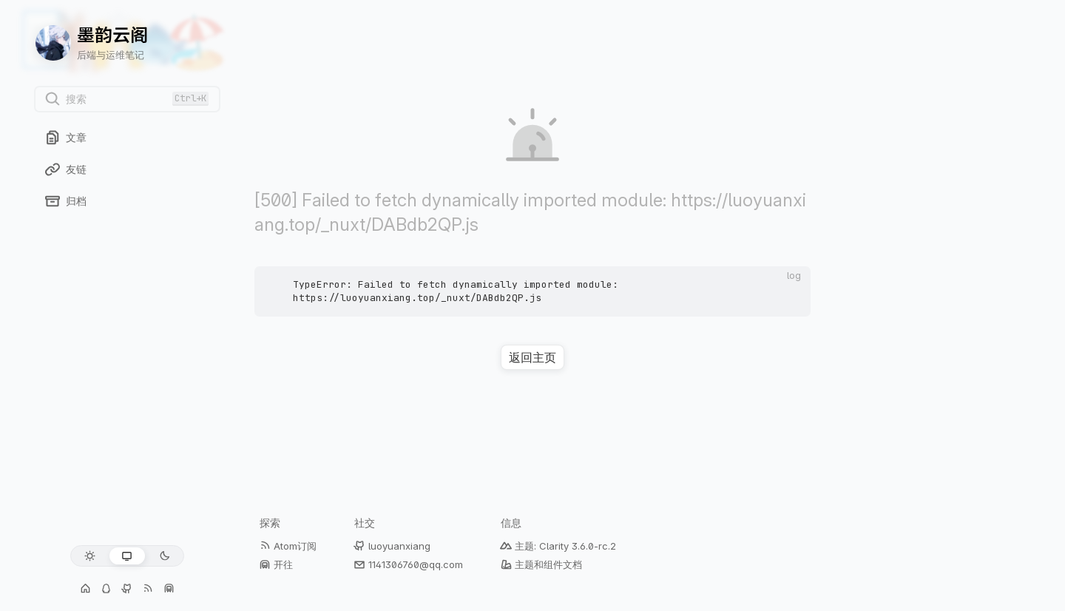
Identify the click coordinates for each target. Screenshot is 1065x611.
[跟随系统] (126, 555)
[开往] (168, 588)
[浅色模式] (89, 555)
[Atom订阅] (148, 588)
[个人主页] (85, 588)
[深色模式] (164, 555)
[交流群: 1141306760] (106, 588)
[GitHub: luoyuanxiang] (127, 588)
